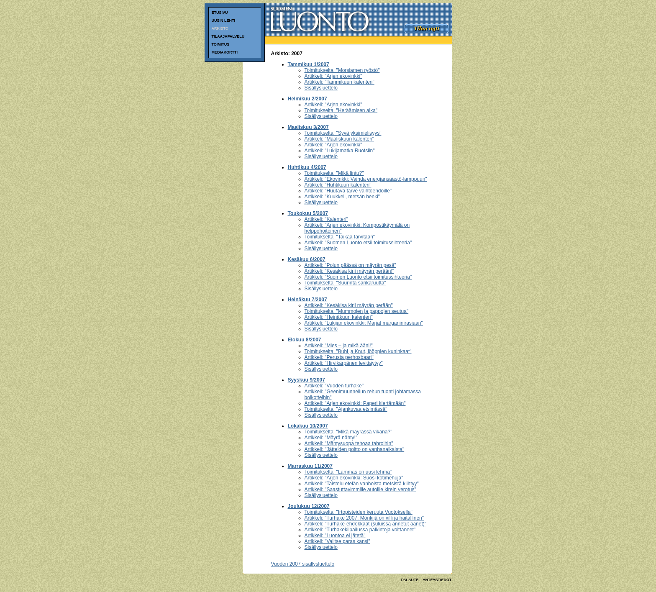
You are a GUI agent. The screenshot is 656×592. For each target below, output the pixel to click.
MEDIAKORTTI (225, 52)
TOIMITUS (221, 44)
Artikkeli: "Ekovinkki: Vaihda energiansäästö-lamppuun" (366, 179)
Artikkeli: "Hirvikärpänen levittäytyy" (344, 363)
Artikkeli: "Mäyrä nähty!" (331, 438)
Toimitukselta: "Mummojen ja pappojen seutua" (357, 311)
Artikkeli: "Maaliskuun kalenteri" (339, 139)
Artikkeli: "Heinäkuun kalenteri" (339, 317)
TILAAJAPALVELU (228, 36)
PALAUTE (410, 580)
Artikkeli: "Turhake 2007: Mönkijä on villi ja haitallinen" (364, 518)
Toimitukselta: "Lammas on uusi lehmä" (348, 472)
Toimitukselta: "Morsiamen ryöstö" (342, 70)
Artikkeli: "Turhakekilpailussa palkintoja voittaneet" (360, 530)
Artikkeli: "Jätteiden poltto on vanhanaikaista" (355, 449)
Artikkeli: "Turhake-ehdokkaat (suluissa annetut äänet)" (366, 524)
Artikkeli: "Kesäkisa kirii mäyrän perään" (349, 305)
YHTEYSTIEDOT (437, 580)
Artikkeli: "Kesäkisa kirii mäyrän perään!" (350, 271)
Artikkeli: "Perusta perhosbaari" (339, 357)
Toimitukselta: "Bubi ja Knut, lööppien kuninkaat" (358, 351)
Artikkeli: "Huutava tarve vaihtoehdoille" (348, 191)
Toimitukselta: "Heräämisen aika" (341, 110)
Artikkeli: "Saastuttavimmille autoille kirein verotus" (360, 489)
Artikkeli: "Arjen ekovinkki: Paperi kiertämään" (355, 403)
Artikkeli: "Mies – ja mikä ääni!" (339, 346)
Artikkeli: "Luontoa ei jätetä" (335, 535)
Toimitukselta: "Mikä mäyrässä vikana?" (348, 432)
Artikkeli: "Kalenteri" (326, 219)
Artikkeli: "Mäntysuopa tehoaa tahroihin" (349, 443)
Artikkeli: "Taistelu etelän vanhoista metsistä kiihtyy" (362, 484)
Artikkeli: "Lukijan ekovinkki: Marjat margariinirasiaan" (364, 323)
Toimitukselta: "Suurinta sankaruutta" (345, 283)
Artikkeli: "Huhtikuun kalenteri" (338, 185)
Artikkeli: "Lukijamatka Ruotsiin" (340, 151)
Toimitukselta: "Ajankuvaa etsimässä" (346, 409)
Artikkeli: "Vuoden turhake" (334, 386)
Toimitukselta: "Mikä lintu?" (334, 173)
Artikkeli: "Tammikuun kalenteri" (339, 82)
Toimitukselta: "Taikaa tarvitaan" (340, 237)
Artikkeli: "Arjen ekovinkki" (333, 76)
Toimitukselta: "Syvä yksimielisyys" (343, 133)
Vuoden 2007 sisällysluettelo (303, 564)
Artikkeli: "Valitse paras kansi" (337, 541)
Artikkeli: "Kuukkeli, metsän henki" (342, 197)
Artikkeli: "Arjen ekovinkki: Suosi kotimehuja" (354, 478)
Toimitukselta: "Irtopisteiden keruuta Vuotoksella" (359, 512)
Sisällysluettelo (321, 88)
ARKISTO (220, 28)
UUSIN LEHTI (224, 20)
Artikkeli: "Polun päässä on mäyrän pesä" (350, 265)
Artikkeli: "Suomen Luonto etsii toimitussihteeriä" (358, 243)
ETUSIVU (220, 12)
